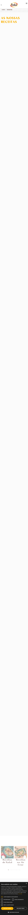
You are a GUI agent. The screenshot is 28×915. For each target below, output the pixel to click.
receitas (9, 9)
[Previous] (3, 856)
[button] (14, 912)
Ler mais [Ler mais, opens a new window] (20, 893)
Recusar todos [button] (20, 908)
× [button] (26, 883)
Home (3, 9)
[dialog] (14, 898)
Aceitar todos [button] (7, 908)
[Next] (24, 856)
